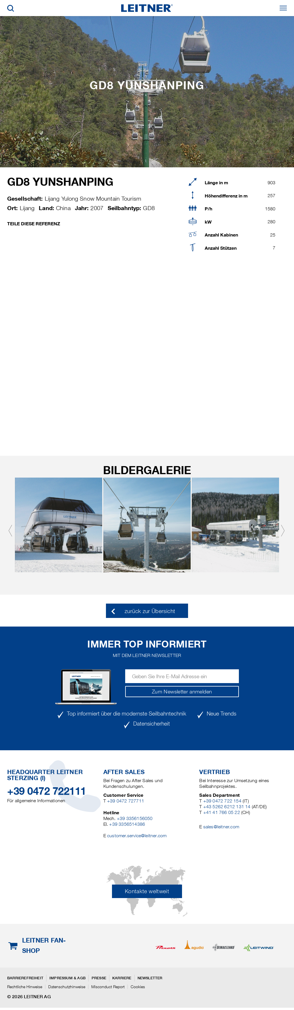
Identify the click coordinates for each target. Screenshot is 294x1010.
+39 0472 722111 (46, 791)
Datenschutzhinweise (66, 986)
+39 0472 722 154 (222, 801)
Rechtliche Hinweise (24, 986)
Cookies (138, 986)
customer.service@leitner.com (137, 835)
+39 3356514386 (127, 824)
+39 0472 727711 (125, 801)
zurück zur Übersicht (150, 611)
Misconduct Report (108, 986)
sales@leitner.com (221, 826)
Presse (99, 978)
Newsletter (150, 978)
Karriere (121, 978)
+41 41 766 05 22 (221, 812)
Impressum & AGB (67, 978)
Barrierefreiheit (25, 978)
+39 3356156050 (135, 818)
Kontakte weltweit (147, 891)
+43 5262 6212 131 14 (227, 806)
